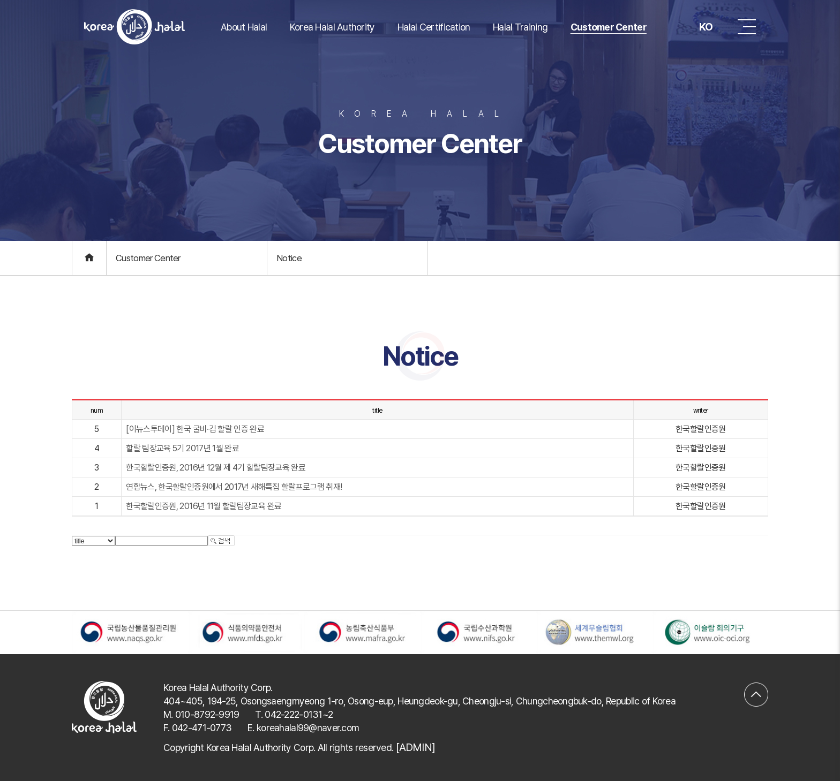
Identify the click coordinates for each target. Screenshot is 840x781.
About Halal (244, 27)
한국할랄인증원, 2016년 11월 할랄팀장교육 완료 (203, 506)
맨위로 (756, 687)
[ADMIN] (415, 747)
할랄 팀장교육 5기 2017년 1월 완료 (182, 448)
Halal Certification (434, 27)
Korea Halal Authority (332, 27)
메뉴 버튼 (747, 27)
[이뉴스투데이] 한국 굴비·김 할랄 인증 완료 (195, 429)
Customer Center (609, 27)
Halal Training (520, 27)
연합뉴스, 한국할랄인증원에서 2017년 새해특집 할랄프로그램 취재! (234, 487)
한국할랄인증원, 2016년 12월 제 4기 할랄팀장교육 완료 (215, 467)
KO (697, 26)
